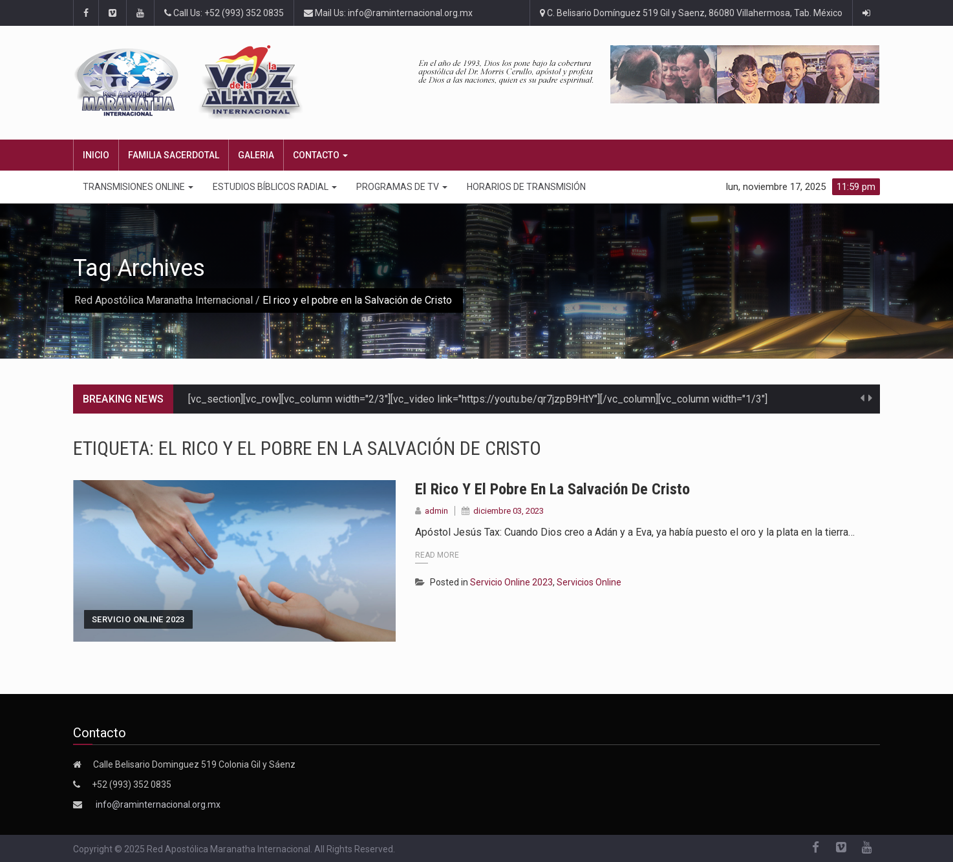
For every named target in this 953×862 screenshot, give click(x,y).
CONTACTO (320, 155)
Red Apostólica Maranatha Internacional (163, 300)
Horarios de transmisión (526, 187)
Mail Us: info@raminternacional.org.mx (388, 13)
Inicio (96, 155)
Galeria (256, 155)
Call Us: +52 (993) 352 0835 (224, 13)
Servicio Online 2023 (138, 619)
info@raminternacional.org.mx (158, 804)
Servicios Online (589, 582)
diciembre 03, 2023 (508, 511)
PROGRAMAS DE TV (401, 187)
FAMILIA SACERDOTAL (173, 155)
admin (436, 511)
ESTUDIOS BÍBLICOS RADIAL (275, 187)
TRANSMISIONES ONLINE (138, 187)
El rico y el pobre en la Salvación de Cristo (552, 489)
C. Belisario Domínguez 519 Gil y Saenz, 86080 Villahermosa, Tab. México (691, 13)
